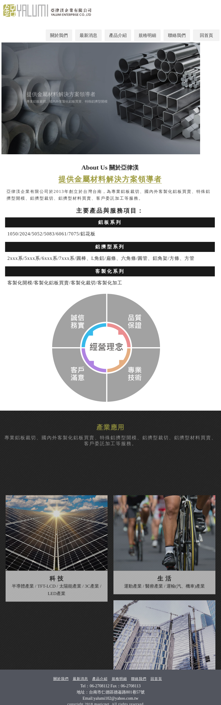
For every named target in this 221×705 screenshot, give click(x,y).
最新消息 (88, 35)
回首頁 (206, 35)
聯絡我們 (177, 35)
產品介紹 (118, 35)
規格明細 (147, 35)
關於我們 (59, 35)
